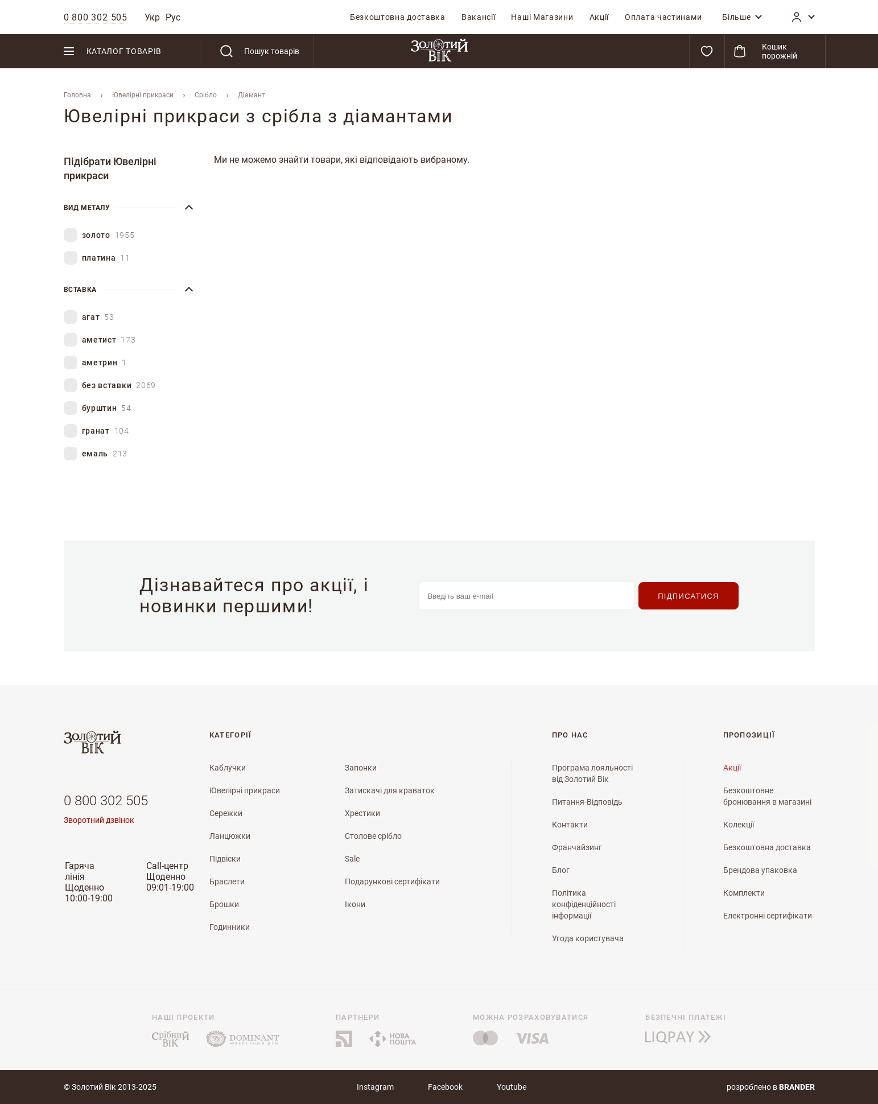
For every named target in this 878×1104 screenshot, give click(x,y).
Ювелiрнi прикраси (143, 95)
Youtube (511, 1086)
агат (98, 317)
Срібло (206, 95)
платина (106, 258)
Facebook (445, 1086)
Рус (173, 17)
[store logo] (439, 51)
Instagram (375, 1086)
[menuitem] (398, 17)
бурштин (106, 408)
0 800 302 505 (106, 801)
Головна (77, 95)
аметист (109, 340)
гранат (105, 431)
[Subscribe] (688, 595)
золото (108, 235)
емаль (105, 454)
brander (797, 1086)
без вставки (119, 385)
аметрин (104, 363)
